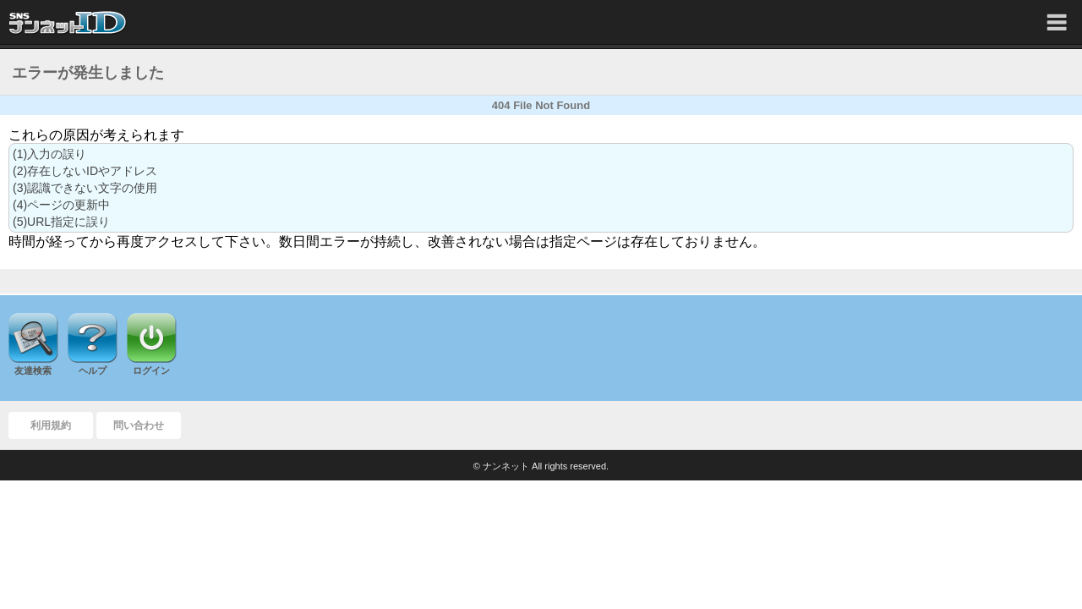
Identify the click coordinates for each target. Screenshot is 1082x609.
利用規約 (50, 425)
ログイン (151, 370)
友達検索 (33, 370)
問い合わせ (138, 425)
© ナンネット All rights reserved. (541, 466)
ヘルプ (93, 370)
